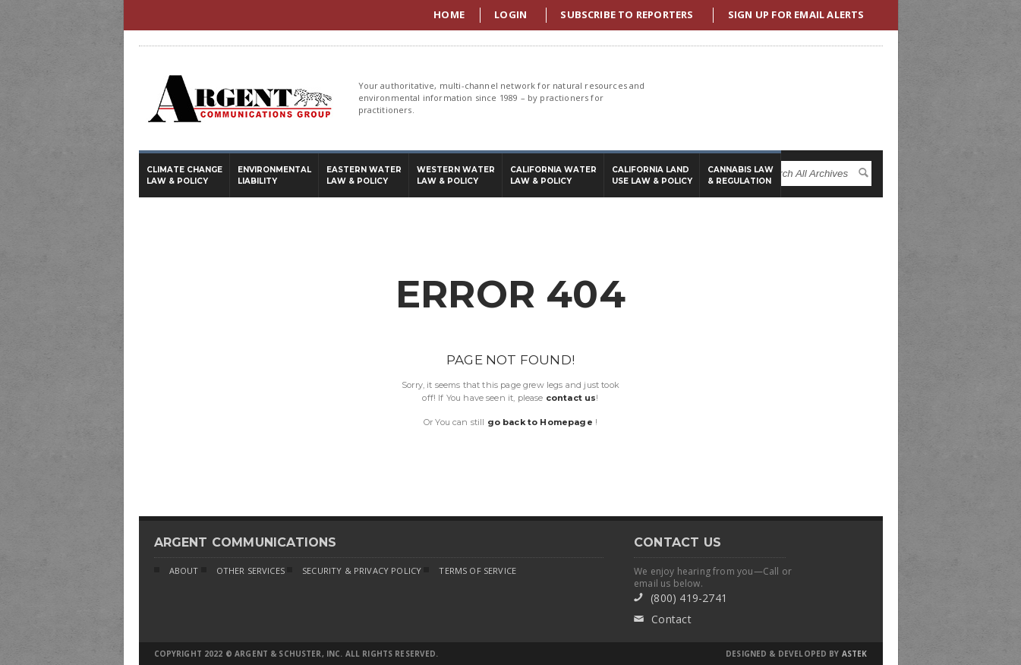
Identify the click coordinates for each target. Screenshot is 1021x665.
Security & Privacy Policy (354, 571)
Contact (663, 619)
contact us (571, 397)
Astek (855, 653)
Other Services (243, 571)
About (176, 571)
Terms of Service (470, 571)
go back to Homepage (540, 422)
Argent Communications (239, 98)
